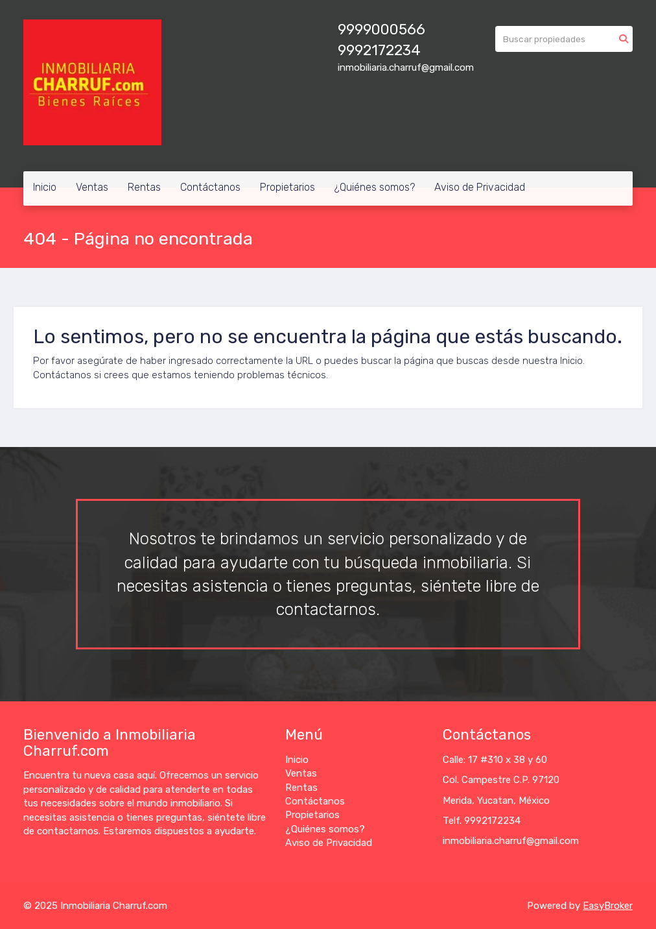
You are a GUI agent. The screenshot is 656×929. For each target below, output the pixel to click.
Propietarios (287, 187)
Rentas (144, 187)
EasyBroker (608, 905)
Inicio (44, 187)
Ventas (92, 187)
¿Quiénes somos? (374, 187)
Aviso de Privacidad (479, 187)
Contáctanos (210, 187)
